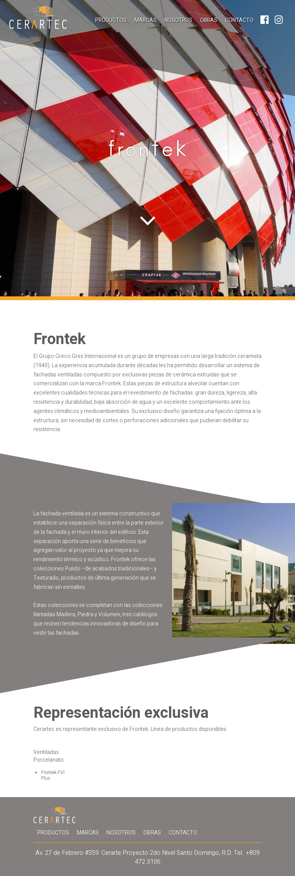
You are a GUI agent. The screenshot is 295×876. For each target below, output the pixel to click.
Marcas (145, 20)
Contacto (239, 20)
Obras (208, 20)
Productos (111, 20)
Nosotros (178, 20)
